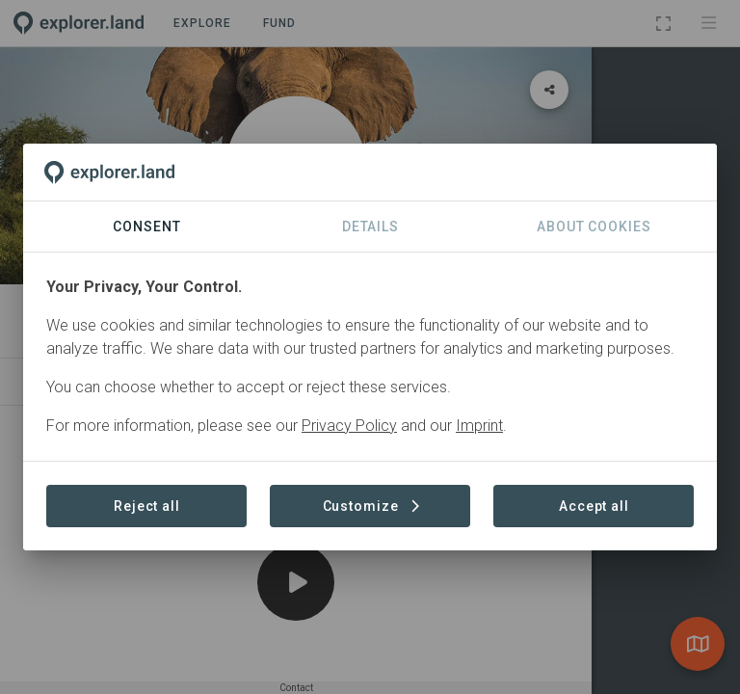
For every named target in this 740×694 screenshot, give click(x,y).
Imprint (479, 425)
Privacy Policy (349, 425)
